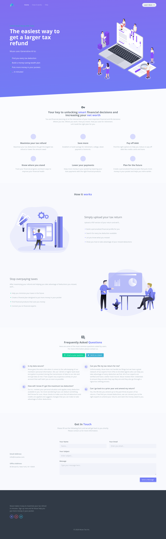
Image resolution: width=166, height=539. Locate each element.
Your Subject (64, 451)
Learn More (149, 5)
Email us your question (73, 355)
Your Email (113, 442)
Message (63, 461)
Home (26, 5)
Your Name (64, 442)
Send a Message (148, 480)
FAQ (46, 5)
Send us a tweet (95, 355)
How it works (37, 5)
